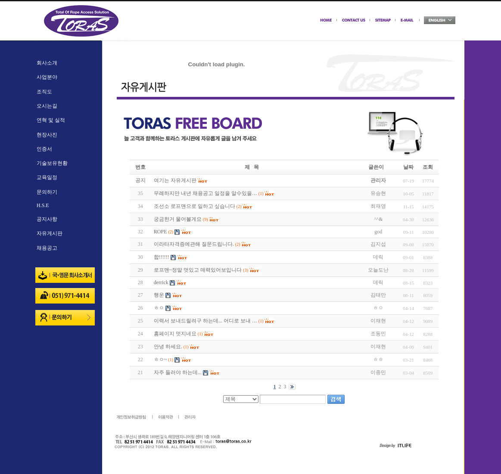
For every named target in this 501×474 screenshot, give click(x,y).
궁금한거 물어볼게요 (178, 219)
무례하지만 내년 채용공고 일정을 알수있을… (205, 193)
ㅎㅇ (159, 308)
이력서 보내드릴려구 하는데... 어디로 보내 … (205, 321)
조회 (428, 167)
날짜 (408, 167)
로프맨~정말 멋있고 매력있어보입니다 (198, 270)
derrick (161, 282)
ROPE (160, 232)
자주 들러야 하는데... (178, 372)
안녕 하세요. (168, 347)
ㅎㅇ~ (160, 359)
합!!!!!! (161, 257)
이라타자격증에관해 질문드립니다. (194, 244)
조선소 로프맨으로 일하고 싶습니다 (194, 206)
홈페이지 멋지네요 (175, 334)
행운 (159, 295)
